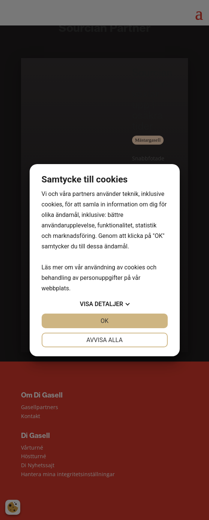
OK (104, 320)
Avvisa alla (104, 340)
